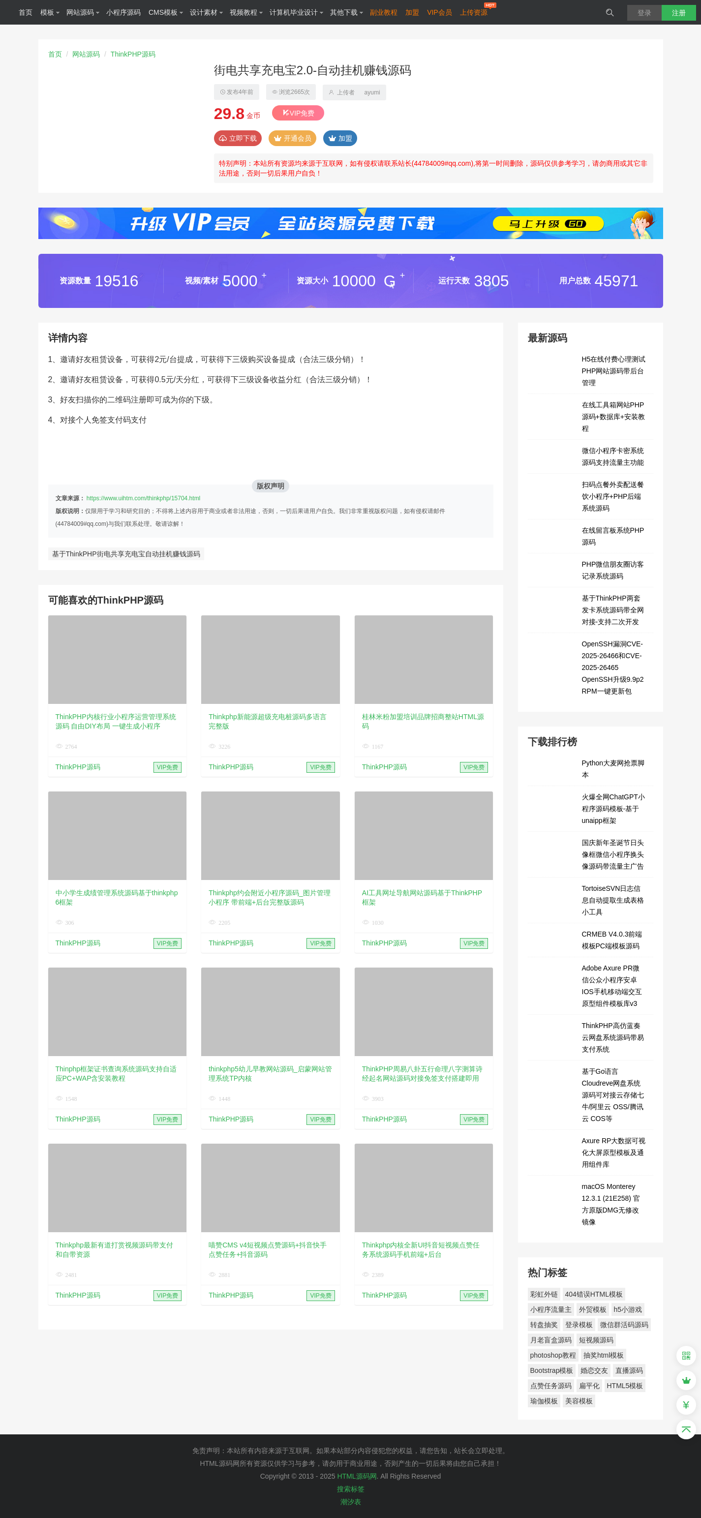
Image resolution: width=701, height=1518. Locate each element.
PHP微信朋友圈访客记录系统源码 (613, 570)
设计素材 (206, 12)
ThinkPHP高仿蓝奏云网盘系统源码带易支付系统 (613, 1037)
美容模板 (579, 1401)
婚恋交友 (594, 1370)
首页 (25, 12)
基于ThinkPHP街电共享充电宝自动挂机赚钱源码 (126, 554)
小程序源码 (123, 12)
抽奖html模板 (603, 1355)
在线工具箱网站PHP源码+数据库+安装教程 (613, 416)
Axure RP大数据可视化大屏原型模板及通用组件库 (614, 1152)
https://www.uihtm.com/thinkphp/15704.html (143, 498)
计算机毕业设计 (297, 12)
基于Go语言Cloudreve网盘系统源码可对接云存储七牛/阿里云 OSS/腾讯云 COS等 (613, 1095)
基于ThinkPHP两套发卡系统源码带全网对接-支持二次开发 (613, 610)
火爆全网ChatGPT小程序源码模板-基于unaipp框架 (613, 808)
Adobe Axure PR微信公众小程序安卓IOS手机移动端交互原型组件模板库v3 (612, 985)
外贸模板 (593, 1309)
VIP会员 (439, 12)
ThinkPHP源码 (133, 54)
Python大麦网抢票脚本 (613, 769)
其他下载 (347, 12)
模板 (50, 12)
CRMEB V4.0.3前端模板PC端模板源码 (612, 940)
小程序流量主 (551, 1309)
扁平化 (589, 1386)
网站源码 (83, 12)
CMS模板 (166, 12)
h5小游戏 (628, 1309)
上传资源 (474, 12)
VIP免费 (298, 113)
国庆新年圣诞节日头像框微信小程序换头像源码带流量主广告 (613, 854)
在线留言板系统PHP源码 (613, 536)
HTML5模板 (625, 1386)
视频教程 (246, 12)
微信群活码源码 (624, 1325)
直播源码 (629, 1370)
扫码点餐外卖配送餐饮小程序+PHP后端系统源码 (613, 496)
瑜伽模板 (544, 1401)
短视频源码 (596, 1340)
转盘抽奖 (544, 1325)
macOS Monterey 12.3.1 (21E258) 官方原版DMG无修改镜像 (611, 1204)
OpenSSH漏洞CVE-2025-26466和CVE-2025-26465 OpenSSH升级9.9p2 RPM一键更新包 (613, 667)
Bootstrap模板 (552, 1370)
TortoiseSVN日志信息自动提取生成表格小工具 (613, 900)
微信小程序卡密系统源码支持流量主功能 (613, 456)
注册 (679, 13)
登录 (644, 13)
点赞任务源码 (551, 1386)
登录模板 (579, 1325)
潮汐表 (350, 1502)
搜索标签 (351, 1489)
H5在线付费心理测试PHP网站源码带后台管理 (614, 371)
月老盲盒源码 (551, 1340)
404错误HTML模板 (594, 1294)
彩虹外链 (544, 1294)
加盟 (412, 12)
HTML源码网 (356, 1476)
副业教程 (383, 12)
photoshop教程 (553, 1355)
